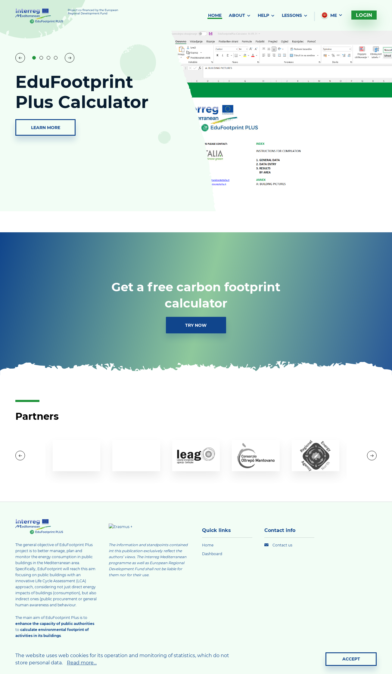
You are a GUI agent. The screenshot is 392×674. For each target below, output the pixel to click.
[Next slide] (69, 58)
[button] (34, 58)
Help (263, 15)
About (237, 15)
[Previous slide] (20, 58)
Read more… (82, 662)
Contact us (282, 545)
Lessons (292, 15)
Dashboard (212, 553)
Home (215, 15)
